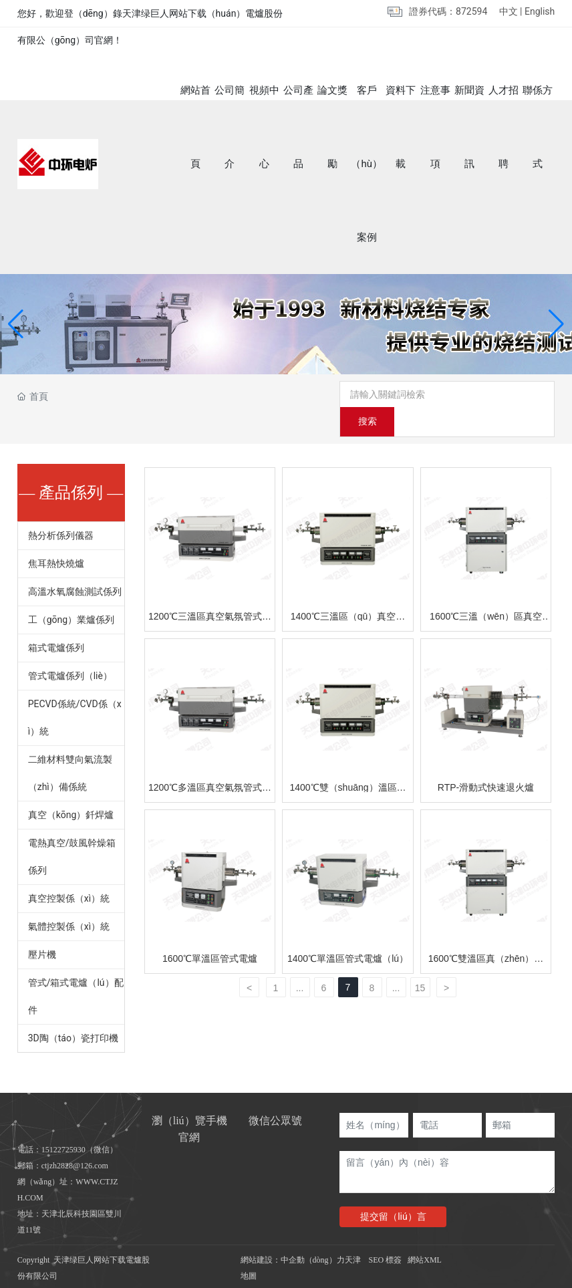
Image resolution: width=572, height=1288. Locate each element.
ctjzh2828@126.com (74, 1140)
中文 (508, 11)
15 (420, 962)
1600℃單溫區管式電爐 (209, 933)
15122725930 (63, 1124)
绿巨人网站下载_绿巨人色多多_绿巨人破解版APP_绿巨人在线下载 (137, 1279)
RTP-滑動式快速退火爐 (486, 762)
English (540, 11)
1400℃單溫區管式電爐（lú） (347, 933)
